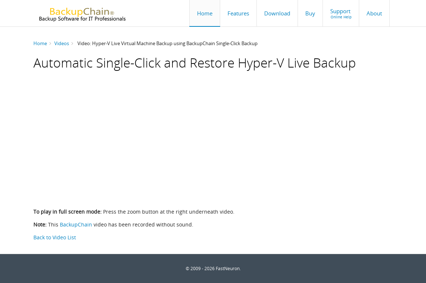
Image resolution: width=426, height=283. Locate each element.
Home (40, 43)
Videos (61, 43)
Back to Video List (54, 237)
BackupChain (76, 224)
